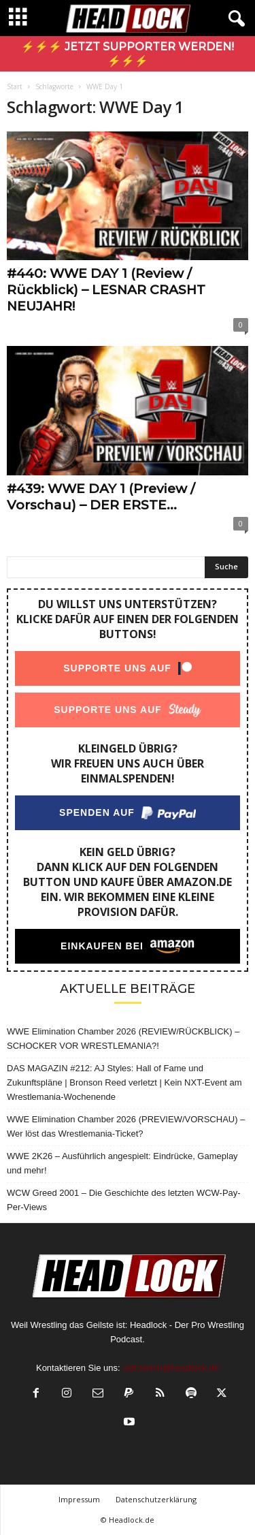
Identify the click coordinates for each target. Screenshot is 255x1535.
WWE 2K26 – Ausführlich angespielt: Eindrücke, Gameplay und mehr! (122, 1163)
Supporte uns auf (117, 668)
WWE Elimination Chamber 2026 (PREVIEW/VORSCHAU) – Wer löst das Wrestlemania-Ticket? (126, 1126)
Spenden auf (97, 812)
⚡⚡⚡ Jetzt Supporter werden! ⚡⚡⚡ (127, 53)
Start (14, 86)
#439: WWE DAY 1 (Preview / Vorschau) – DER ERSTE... (101, 497)
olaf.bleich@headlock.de (170, 1368)
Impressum (79, 1499)
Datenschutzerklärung (156, 1499)
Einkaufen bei (102, 945)
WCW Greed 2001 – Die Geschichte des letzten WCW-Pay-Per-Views (124, 1200)
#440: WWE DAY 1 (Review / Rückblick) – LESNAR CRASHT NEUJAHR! (106, 290)
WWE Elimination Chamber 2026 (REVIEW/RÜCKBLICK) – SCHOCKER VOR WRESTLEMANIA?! (123, 1038)
